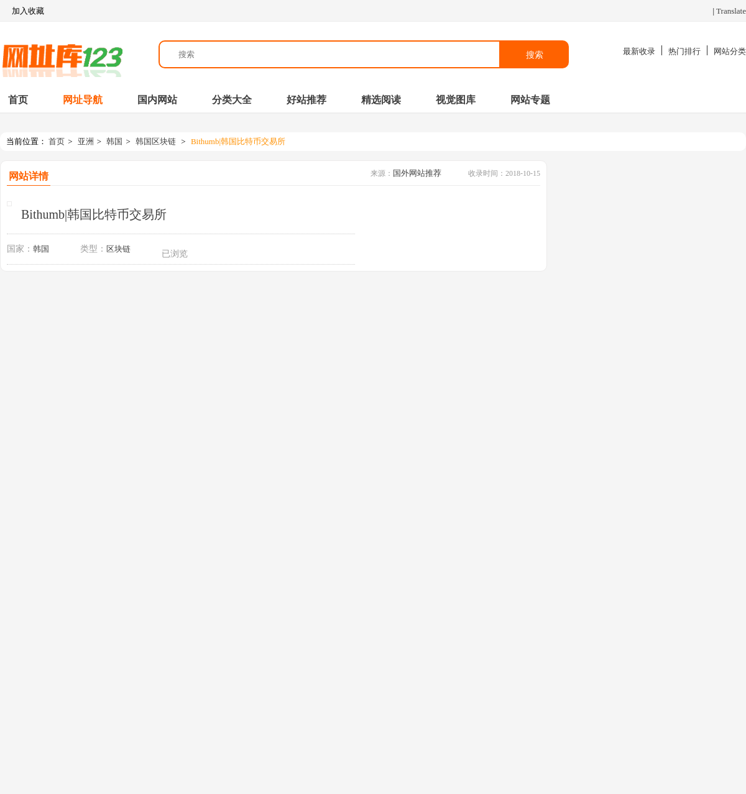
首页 (18, 99)
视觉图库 (456, 99)
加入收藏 (22, 11)
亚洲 (86, 141)
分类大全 (232, 99)
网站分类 (730, 51)
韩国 (114, 141)
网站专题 (530, 99)
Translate (731, 11)
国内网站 (157, 99)
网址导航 (83, 99)
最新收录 (639, 51)
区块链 (118, 248)
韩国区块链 (156, 141)
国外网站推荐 (417, 173)
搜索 (534, 55)
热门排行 (684, 51)
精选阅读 (381, 99)
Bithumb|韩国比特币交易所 (238, 141)
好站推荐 (306, 99)
